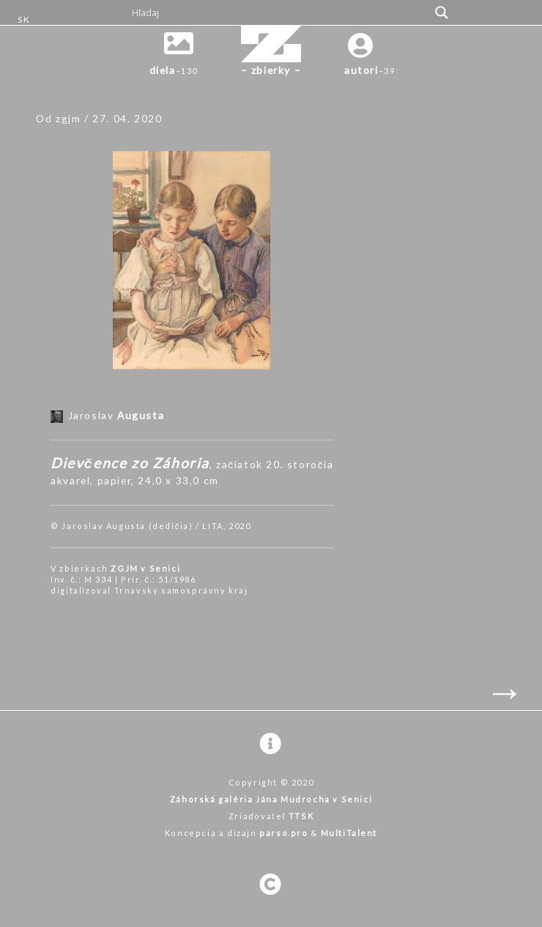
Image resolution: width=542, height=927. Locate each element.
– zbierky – (271, 70)
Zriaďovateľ (271, 816)
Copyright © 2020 (271, 782)
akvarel (70, 480)
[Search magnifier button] (441, 12)
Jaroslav (116, 415)
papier (114, 480)
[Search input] (279, 12)
